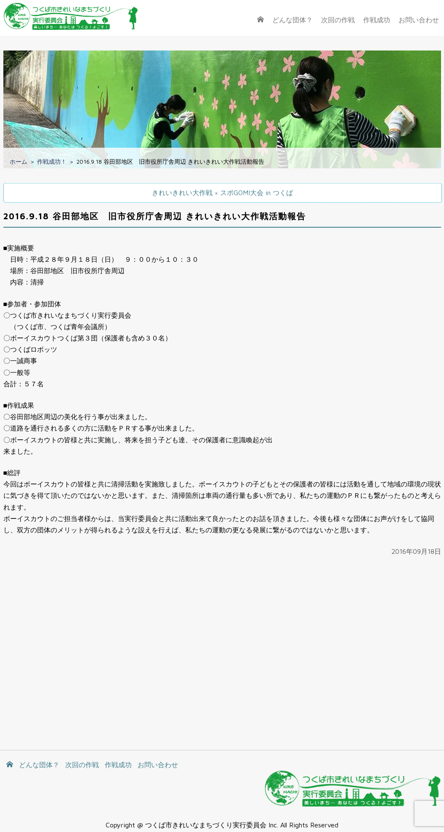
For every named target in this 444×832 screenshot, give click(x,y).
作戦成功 (376, 20)
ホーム (18, 161)
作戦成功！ (51, 161)
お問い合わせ (419, 20)
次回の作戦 (338, 20)
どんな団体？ (292, 20)
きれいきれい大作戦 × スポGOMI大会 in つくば (222, 192)
